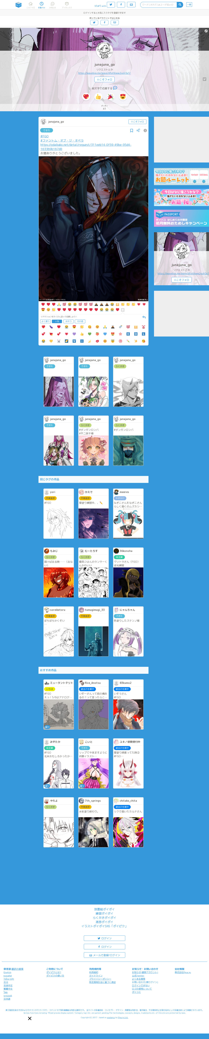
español (8, 975)
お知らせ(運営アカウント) (145, 972)
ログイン (104, 938)
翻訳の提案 (17, 969)
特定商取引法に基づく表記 (102, 982)
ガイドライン (95, 975)
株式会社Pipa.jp (183, 972)
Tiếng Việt (9, 978)
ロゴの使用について (142, 988)
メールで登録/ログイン (104, 955)
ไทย (6, 992)
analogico (111, 1017)
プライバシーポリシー (100, 978)
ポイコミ (136, 992)
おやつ (68, 321)
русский (8, 995)
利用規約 (93, 972)
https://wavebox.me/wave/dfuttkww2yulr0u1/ (104, 73)
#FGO (45, 136)
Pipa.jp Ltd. (123, 1017)
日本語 (7, 998)
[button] (29, 1018)
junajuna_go (104, 64)
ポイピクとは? (53, 972)
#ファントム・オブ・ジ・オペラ (62, 141)
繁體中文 (8, 988)
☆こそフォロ (104, 79)
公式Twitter (138, 975)
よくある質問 (138, 978)
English (7, 972)
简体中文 (8, 985)
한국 (6, 982)
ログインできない (141, 985)
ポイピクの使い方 (55, 975)
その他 (80, 321)
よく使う (45, 321)
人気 (57, 321)
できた (46, 130)
